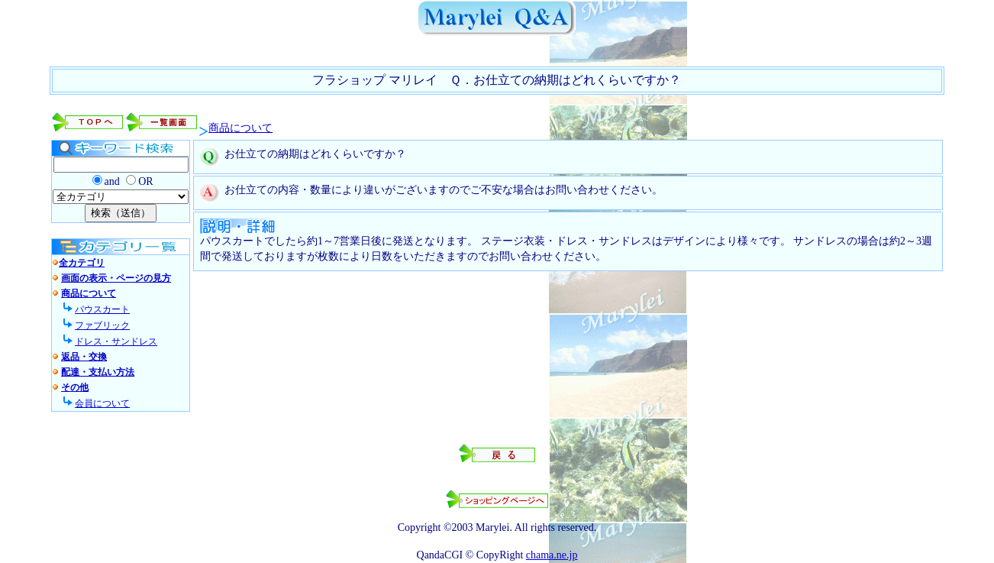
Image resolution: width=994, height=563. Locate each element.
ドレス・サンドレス (116, 341)
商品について (240, 128)
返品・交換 (84, 356)
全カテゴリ (82, 262)
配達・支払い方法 (97, 372)
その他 (75, 387)
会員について (102, 403)
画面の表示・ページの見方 (116, 278)
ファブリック (102, 325)
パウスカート (102, 309)
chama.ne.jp (552, 555)
